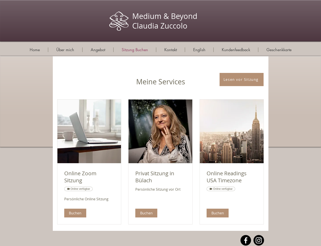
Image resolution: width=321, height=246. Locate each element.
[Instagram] (258, 240)
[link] (89, 177)
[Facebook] (245, 240)
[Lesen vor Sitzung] (242, 79)
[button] (75, 213)
